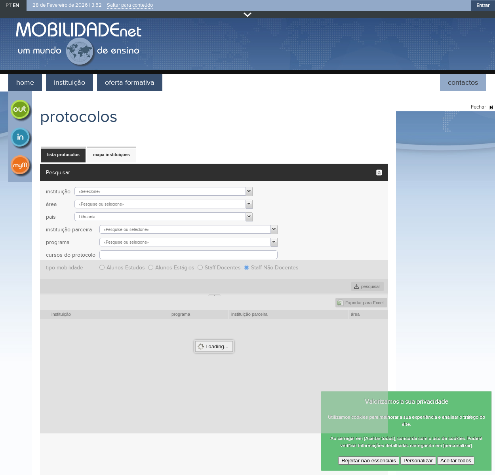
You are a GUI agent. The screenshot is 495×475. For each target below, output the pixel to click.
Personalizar (418, 461)
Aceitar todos (455, 461)
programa (57, 242)
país (51, 217)
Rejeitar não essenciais (368, 461)
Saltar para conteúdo (130, 5)
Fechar (247, 14)
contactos (463, 82)
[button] (63, 154)
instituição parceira (69, 229)
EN (16, 5)
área (51, 204)
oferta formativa (129, 82)
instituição (69, 82)
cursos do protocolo (70, 255)
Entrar (482, 5)
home (25, 82)
